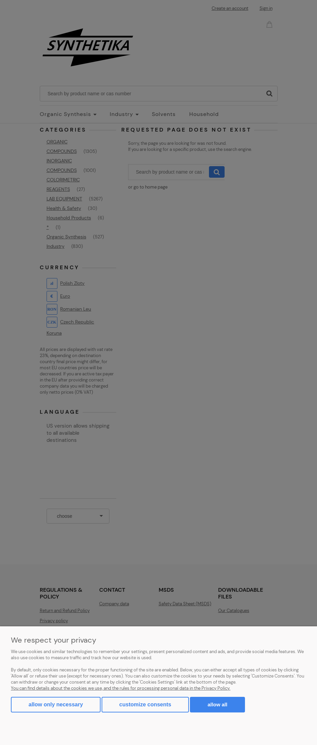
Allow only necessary (56, 704)
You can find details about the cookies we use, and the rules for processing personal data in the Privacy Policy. (120, 688)
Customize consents (145, 704)
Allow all (217, 704)
